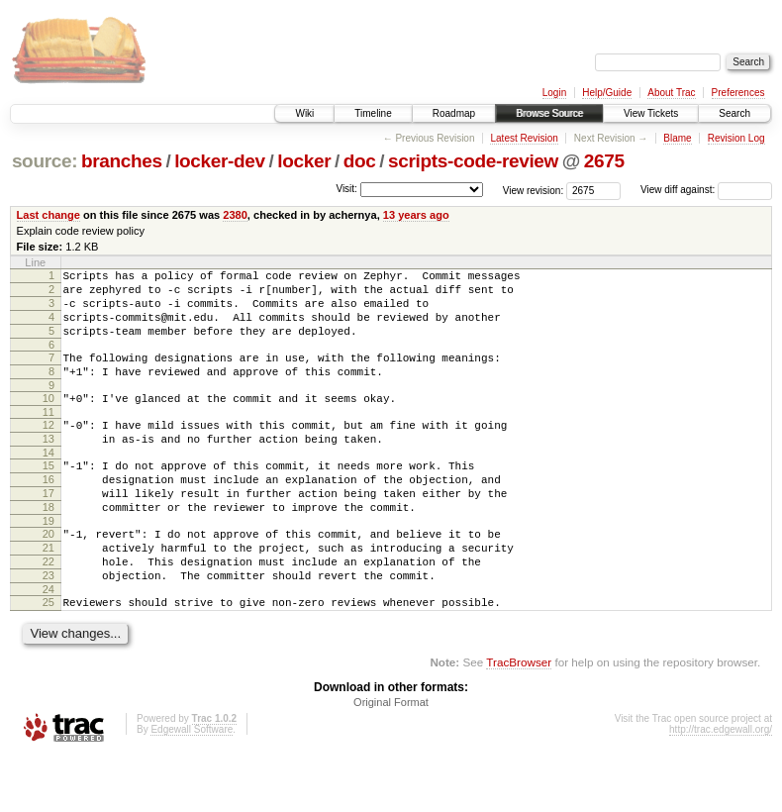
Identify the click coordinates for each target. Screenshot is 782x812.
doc (359, 161)
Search (734, 113)
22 (48, 609)
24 (48, 643)
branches (121, 161)
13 (48, 465)
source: (44, 161)
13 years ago (416, 215)
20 (48, 575)
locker (304, 161)
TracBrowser (518, 718)
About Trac (671, 92)
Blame (677, 138)
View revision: (533, 189)
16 (48, 512)
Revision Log (736, 138)
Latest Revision (523, 138)
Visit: (346, 188)
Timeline (372, 113)
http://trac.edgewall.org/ (720, 785)
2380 (235, 215)
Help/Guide (607, 92)
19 (48, 562)
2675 (604, 161)
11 (48, 436)
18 (48, 546)
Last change (48, 215)
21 (48, 592)
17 (48, 529)
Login (554, 92)
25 (48, 655)
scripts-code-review (473, 161)
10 (48, 419)
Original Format (391, 758)
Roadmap (454, 113)
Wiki (304, 113)
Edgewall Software (191, 785)
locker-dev (219, 161)
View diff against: (706, 189)
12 (48, 449)
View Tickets (651, 113)
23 (48, 626)
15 (48, 495)
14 (48, 482)
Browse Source (549, 113)
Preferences (738, 92)
